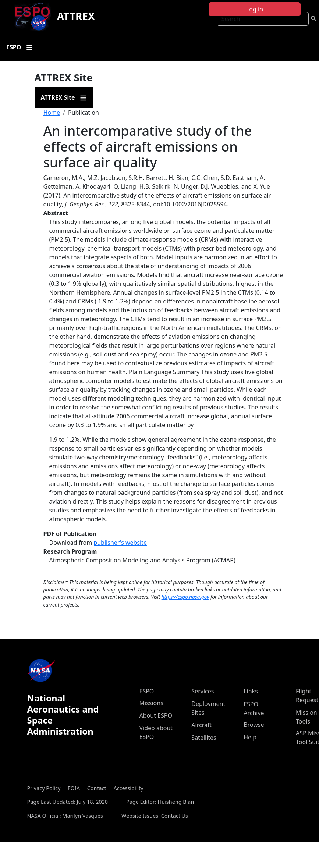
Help (250, 737)
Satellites (203, 737)
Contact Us (174, 815)
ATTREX (76, 16)
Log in (254, 9)
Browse (254, 725)
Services (202, 691)
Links (251, 691)
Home (51, 113)
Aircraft (201, 725)
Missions (151, 703)
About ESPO (155, 715)
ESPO (146, 691)
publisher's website (120, 543)
